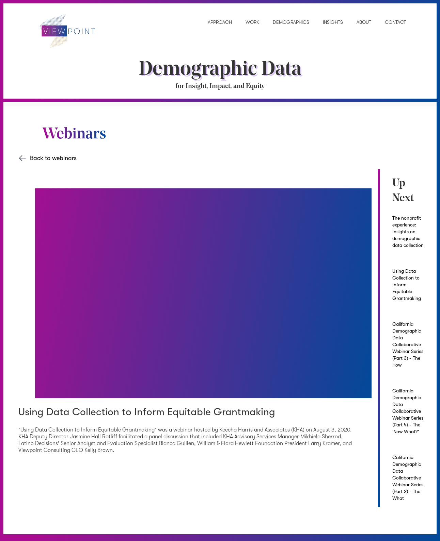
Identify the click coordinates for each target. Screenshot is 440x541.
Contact (395, 22)
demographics (291, 22)
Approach (220, 22)
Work (252, 22)
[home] (61, 32)
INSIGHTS (333, 22)
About (364, 22)
